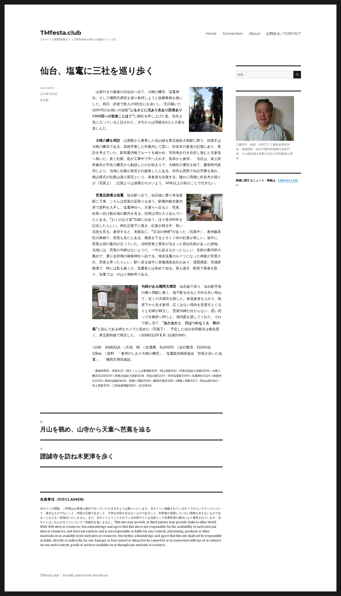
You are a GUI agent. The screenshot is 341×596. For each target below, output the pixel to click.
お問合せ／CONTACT (283, 34)
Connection (233, 34)
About (254, 34)
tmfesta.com (288, 180)
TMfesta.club (60, 32)
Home (211, 34)
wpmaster (47, 88)
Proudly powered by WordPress (85, 575)
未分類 (44, 100)
